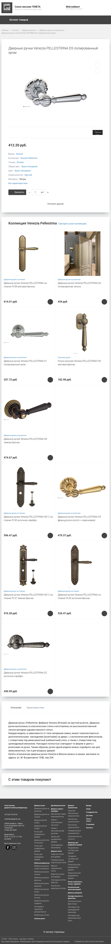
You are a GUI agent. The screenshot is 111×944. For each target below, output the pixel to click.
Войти (68, 9)
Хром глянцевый (29, 166)
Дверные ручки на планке (14, 279)
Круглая (28, 175)
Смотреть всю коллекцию (72, 223)
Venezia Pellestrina (28, 158)
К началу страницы (55, 932)
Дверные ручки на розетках (69, 279)
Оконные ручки (64, 357)
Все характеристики (17, 183)
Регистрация (77, 9)
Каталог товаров (20, 20)
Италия (20, 162)
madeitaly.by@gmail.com (12, 819)
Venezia (19, 154)
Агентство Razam (97, 942)
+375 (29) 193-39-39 (10, 814)
